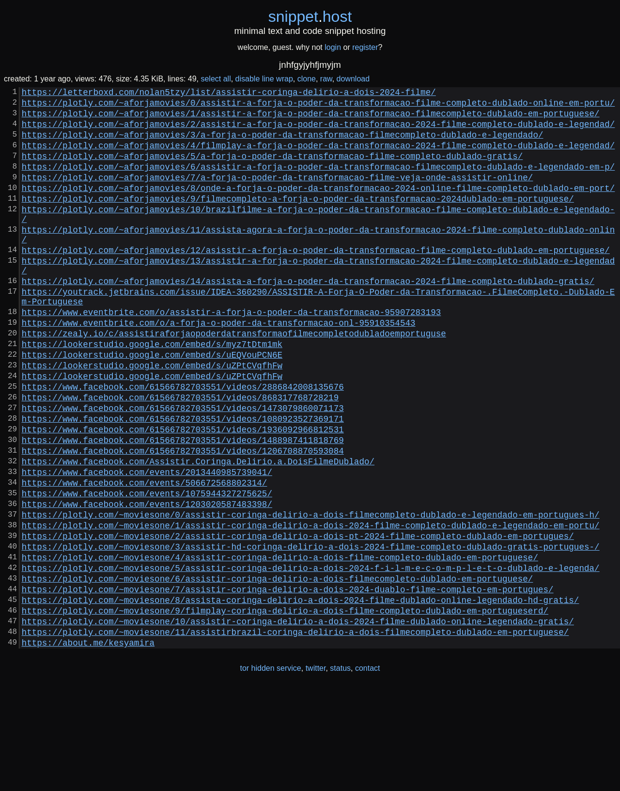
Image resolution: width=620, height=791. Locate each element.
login (333, 47)
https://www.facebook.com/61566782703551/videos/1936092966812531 (183, 493)
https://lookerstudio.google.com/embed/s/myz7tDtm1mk (152, 392)
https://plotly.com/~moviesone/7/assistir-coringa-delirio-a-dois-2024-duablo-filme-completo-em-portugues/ (288, 682)
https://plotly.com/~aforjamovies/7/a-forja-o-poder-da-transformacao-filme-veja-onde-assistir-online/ (277, 194)
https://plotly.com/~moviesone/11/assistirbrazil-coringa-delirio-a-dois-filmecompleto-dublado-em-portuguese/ (295, 732)
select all (216, 79)
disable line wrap (264, 79)
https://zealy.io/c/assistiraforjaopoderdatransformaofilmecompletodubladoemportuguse (234, 379)
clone (306, 79)
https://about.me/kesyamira (88, 745)
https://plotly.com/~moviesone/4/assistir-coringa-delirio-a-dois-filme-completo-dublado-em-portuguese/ (280, 644)
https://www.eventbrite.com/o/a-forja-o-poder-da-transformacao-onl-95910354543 (219, 367)
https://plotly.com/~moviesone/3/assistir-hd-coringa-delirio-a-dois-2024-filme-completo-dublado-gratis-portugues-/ (311, 631)
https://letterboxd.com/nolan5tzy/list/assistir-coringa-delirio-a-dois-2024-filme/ (229, 93)
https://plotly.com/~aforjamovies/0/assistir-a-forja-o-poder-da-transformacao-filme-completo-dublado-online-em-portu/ (318, 106)
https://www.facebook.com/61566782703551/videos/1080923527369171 (183, 480)
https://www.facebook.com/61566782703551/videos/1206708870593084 (183, 518)
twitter (316, 771)
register (365, 47)
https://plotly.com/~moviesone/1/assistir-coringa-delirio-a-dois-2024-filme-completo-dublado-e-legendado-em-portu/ (311, 606)
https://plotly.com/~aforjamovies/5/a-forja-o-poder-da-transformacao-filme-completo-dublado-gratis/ (272, 169)
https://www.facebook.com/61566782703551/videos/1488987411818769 (183, 505)
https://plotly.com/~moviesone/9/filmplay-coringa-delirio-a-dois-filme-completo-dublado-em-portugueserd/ (285, 707)
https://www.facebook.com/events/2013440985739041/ (147, 543)
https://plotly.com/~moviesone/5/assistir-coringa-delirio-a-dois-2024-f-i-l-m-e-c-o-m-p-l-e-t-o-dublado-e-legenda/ (311, 657)
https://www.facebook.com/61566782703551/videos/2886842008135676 (183, 442)
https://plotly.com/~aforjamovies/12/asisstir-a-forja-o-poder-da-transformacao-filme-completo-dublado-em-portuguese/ (316, 280)
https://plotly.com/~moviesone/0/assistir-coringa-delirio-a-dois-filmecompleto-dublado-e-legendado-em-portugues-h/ (311, 594)
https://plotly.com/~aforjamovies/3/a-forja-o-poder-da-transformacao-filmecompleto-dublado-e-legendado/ (282, 144)
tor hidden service (270, 771)
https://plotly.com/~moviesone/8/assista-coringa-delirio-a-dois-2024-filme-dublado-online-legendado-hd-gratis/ (300, 694)
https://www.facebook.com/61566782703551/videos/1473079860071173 (183, 468)
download (353, 79)
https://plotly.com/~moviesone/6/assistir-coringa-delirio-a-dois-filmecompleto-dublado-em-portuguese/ (277, 669)
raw (326, 79)
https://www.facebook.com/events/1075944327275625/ (147, 568)
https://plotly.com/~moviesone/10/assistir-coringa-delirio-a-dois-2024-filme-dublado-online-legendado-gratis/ (298, 720)
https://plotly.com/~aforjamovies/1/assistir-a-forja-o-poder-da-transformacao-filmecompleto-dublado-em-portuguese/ (311, 119)
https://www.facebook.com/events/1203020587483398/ (147, 581)
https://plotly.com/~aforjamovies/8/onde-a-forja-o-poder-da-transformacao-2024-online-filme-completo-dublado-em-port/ (318, 207)
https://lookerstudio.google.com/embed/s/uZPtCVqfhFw (152, 417)
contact (367, 771)
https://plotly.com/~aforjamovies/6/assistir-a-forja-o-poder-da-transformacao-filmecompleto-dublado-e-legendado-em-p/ (318, 182)
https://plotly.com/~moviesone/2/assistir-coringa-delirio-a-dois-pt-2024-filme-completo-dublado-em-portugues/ (298, 619)
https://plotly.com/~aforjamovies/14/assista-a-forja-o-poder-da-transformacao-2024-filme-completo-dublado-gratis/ (308, 317)
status (340, 771)
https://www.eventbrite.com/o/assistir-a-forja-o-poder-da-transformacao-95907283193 (231, 354)
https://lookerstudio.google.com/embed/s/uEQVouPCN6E (152, 405)
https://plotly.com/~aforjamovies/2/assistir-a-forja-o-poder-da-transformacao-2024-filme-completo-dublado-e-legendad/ (318, 131)
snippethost (310, 16)
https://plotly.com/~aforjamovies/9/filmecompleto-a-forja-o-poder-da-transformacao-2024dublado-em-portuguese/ (298, 219)
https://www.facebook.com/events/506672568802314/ (144, 556)
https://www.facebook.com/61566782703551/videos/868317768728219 (180, 455)
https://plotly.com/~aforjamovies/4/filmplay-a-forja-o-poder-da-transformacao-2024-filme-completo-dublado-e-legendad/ (318, 156)
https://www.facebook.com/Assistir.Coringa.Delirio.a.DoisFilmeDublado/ (198, 531)
